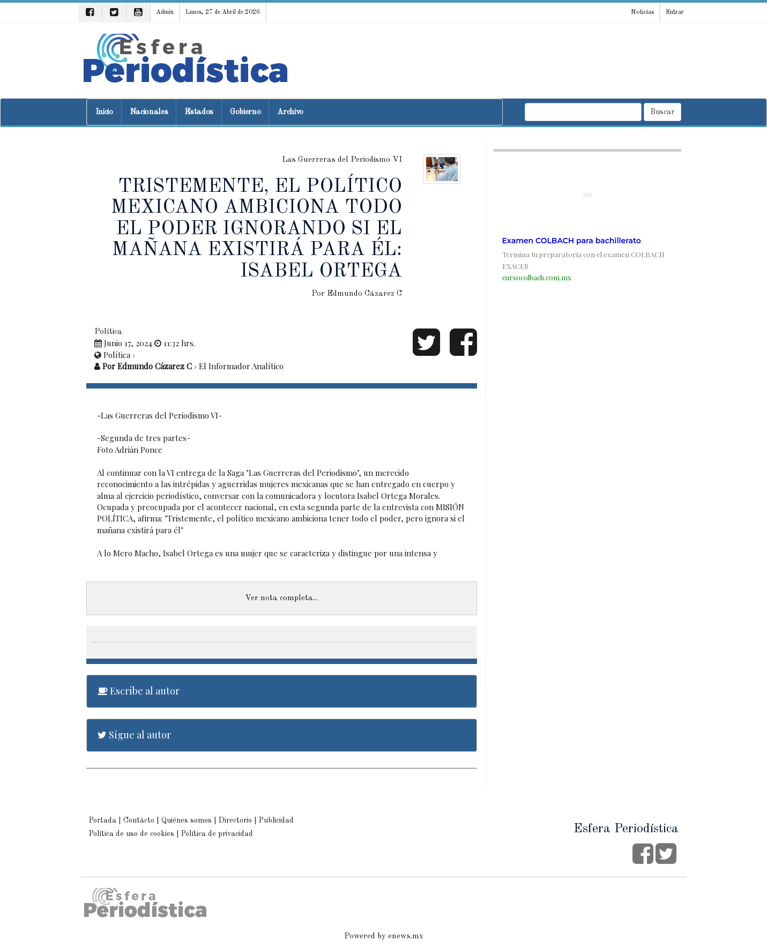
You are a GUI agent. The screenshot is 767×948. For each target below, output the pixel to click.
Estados (198, 112)
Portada (102, 820)
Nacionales (149, 112)
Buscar (662, 112)
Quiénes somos (186, 820)
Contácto (138, 820)
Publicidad (276, 820)
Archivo (290, 112)
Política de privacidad (217, 834)
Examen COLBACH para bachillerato (571, 240)
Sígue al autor (134, 734)
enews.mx (405, 936)
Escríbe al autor (139, 690)
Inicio (104, 112)
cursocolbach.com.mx (536, 277)
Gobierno (245, 112)
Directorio (235, 820)
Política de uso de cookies (131, 834)
